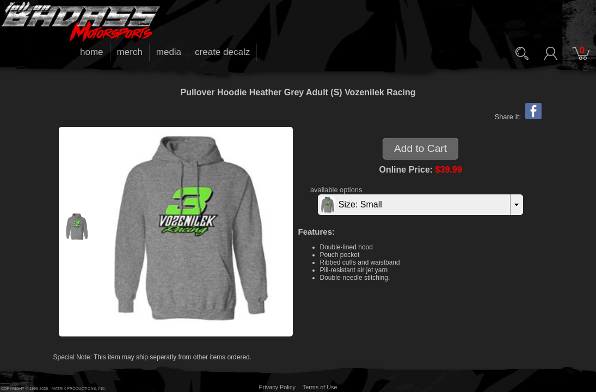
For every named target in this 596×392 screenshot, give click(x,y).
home (91, 52)
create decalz (222, 52)
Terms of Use (320, 387)
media (168, 52)
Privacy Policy (277, 387)
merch (130, 52)
